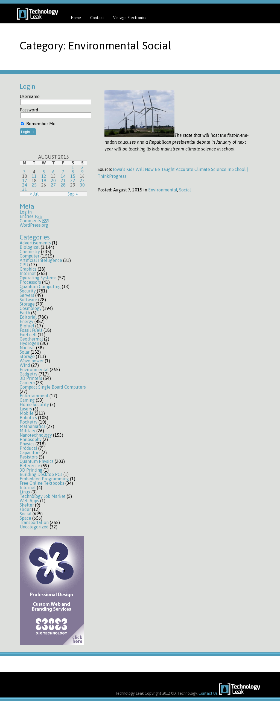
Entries (31, 216)
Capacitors (30, 452)
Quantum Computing (40, 286)
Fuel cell (28, 334)
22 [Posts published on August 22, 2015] (72, 180)
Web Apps (29, 500)
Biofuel (27, 325)
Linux (25, 491)
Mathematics (32, 426)
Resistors (29, 456)
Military (27, 430)
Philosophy (31, 439)
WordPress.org (34, 225)
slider (25, 509)
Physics (27, 443)
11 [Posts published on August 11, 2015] (34, 176)
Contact (97, 18)
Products (28, 448)
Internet (28, 273)
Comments (34, 220)
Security (28, 290)
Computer (29, 255)
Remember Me (38, 123)
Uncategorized (34, 526)
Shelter (27, 504)
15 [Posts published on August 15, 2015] (72, 176)
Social (25, 513)
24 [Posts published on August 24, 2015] (24, 184)
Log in (26, 211)
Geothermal (31, 338)
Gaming (27, 400)
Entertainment (34, 395)
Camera (27, 382)
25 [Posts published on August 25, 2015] (34, 184)
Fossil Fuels (31, 330)
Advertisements (35, 242)
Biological (30, 247)
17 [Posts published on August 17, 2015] (24, 180)
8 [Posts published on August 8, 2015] (73, 171)
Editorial (28, 317)
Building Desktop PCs (41, 474)
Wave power (32, 360)
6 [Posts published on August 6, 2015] (53, 171)
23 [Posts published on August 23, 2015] (82, 180)
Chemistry (30, 251)
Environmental (34, 369)
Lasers (26, 408)
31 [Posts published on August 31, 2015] (24, 189)
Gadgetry (28, 373)
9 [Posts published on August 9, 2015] (82, 171)
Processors (30, 282)
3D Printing (31, 470)
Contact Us (208, 693)
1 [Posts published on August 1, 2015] (73, 167)
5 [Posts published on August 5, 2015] (44, 171)
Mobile (27, 413)
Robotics (28, 417)
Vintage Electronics (129, 18)
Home (76, 18)
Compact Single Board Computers (53, 386)
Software (28, 299)
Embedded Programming (44, 478)
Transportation (34, 522)
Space (25, 518)
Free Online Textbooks (42, 483)
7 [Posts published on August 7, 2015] (63, 171)
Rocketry (28, 421)
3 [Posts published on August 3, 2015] (24, 171)
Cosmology (31, 308)
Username (30, 96)
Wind (25, 365)
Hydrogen (29, 343)
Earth (25, 312)
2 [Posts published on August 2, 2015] (82, 167)
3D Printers (31, 378)
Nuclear (27, 347)
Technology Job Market (43, 496)
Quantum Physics (37, 461)
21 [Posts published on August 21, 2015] (63, 180)
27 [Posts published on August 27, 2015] (53, 184)
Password (29, 109)
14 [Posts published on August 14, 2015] (63, 176)
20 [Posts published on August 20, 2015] (53, 180)
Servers (27, 295)
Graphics (28, 269)
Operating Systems (38, 277)
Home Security (34, 404)
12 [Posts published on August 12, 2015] (43, 176)
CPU (24, 264)
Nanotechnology (36, 435)
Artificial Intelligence (41, 260)
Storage (27, 303)
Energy (26, 321)
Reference (30, 465)
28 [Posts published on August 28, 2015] (63, 184)
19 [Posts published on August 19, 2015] (43, 180)
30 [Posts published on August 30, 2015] (82, 184)
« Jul (34, 193)
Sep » (73, 193)
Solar (25, 352)
